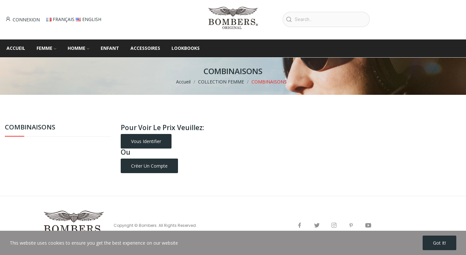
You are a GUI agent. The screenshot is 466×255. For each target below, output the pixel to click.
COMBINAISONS (30, 127)
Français (61, 19)
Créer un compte (149, 166)
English (88, 19)
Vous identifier (146, 141)
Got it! (439, 243)
